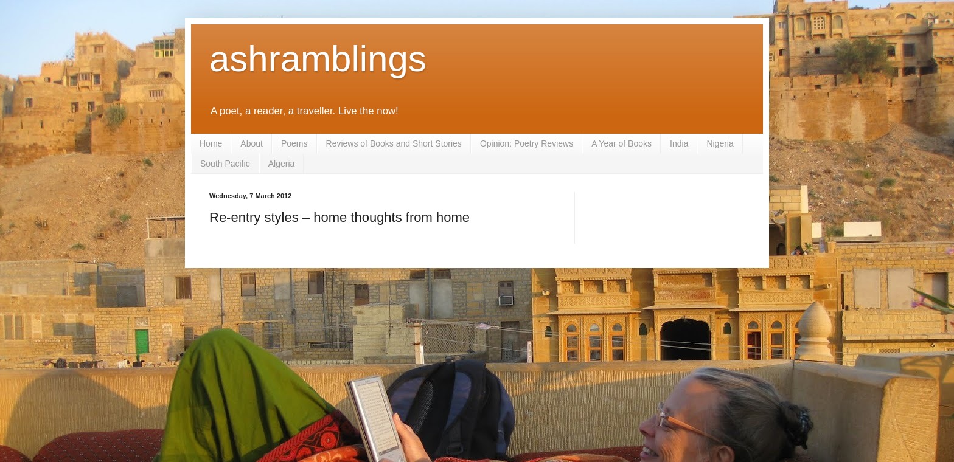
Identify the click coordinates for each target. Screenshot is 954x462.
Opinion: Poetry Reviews (526, 143)
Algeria (281, 163)
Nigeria (719, 143)
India (679, 143)
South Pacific (225, 163)
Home (211, 143)
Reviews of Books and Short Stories (394, 143)
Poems (294, 143)
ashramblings (318, 58)
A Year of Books (621, 143)
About (251, 143)
